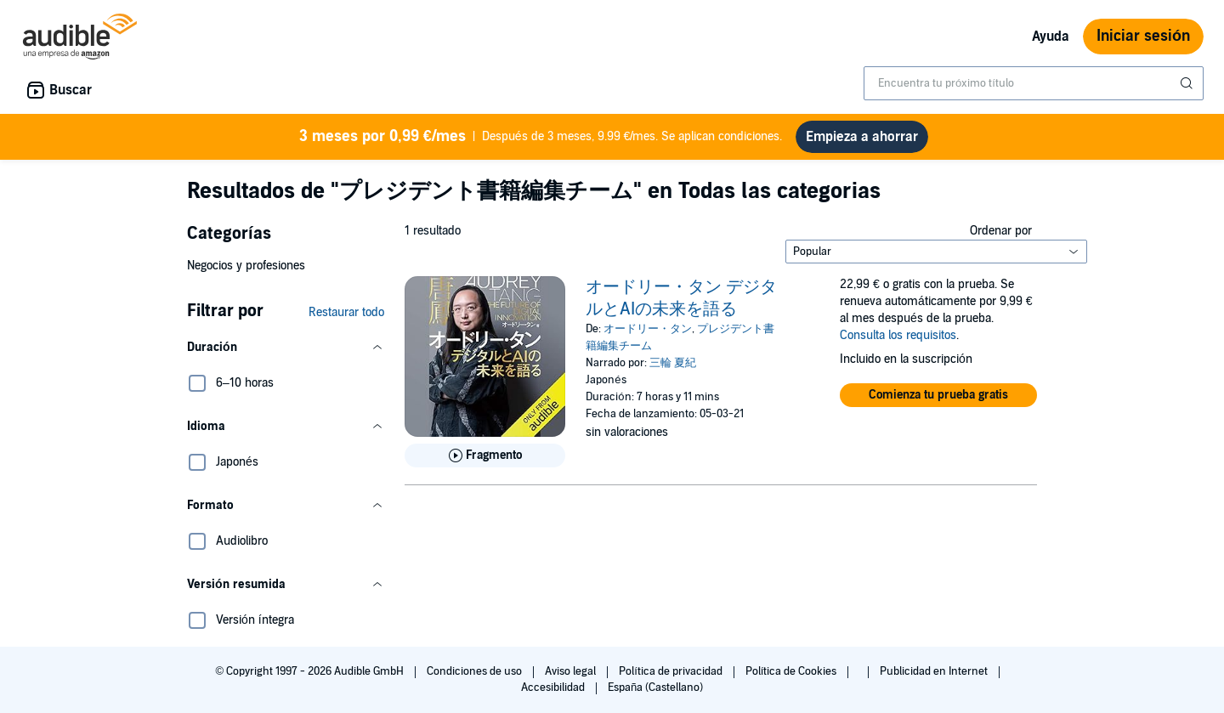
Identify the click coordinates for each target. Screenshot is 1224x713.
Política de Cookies (792, 671)
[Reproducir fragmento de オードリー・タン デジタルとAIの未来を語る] (485, 455)
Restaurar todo (346, 312)
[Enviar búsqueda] (1188, 83)
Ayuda (1050, 36)
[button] (285, 348)
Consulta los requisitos (898, 335)
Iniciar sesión (1143, 36)
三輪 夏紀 (672, 363)
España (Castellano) (655, 687)
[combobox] (1034, 83)
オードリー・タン (648, 329)
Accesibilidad (554, 687)
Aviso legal (571, 671)
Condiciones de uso (475, 671)
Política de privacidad (672, 671)
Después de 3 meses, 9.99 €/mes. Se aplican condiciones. (541, 137)
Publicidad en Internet (935, 671)
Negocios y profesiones (246, 265)
